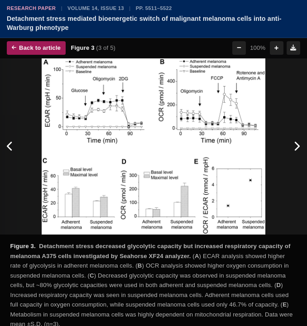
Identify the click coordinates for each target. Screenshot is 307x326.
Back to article (36, 47)
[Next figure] (297, 146)
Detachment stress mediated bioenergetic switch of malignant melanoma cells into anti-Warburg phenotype (144, 23)
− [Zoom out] (239, 47)
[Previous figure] (10, 146)
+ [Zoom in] (276, 47)
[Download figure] (293, 48)
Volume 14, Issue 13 (95, 8)
